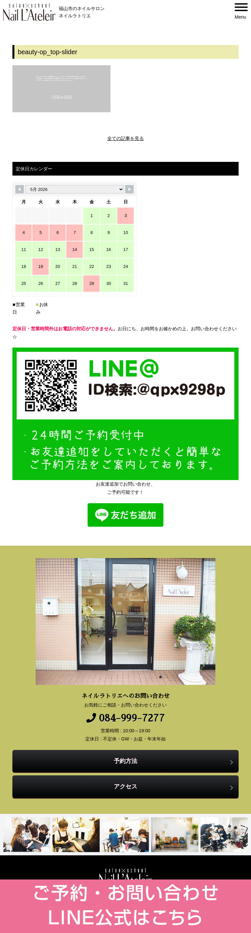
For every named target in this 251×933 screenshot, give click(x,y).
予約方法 (125, 761)
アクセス (125, 786)
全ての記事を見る (125, 138)
